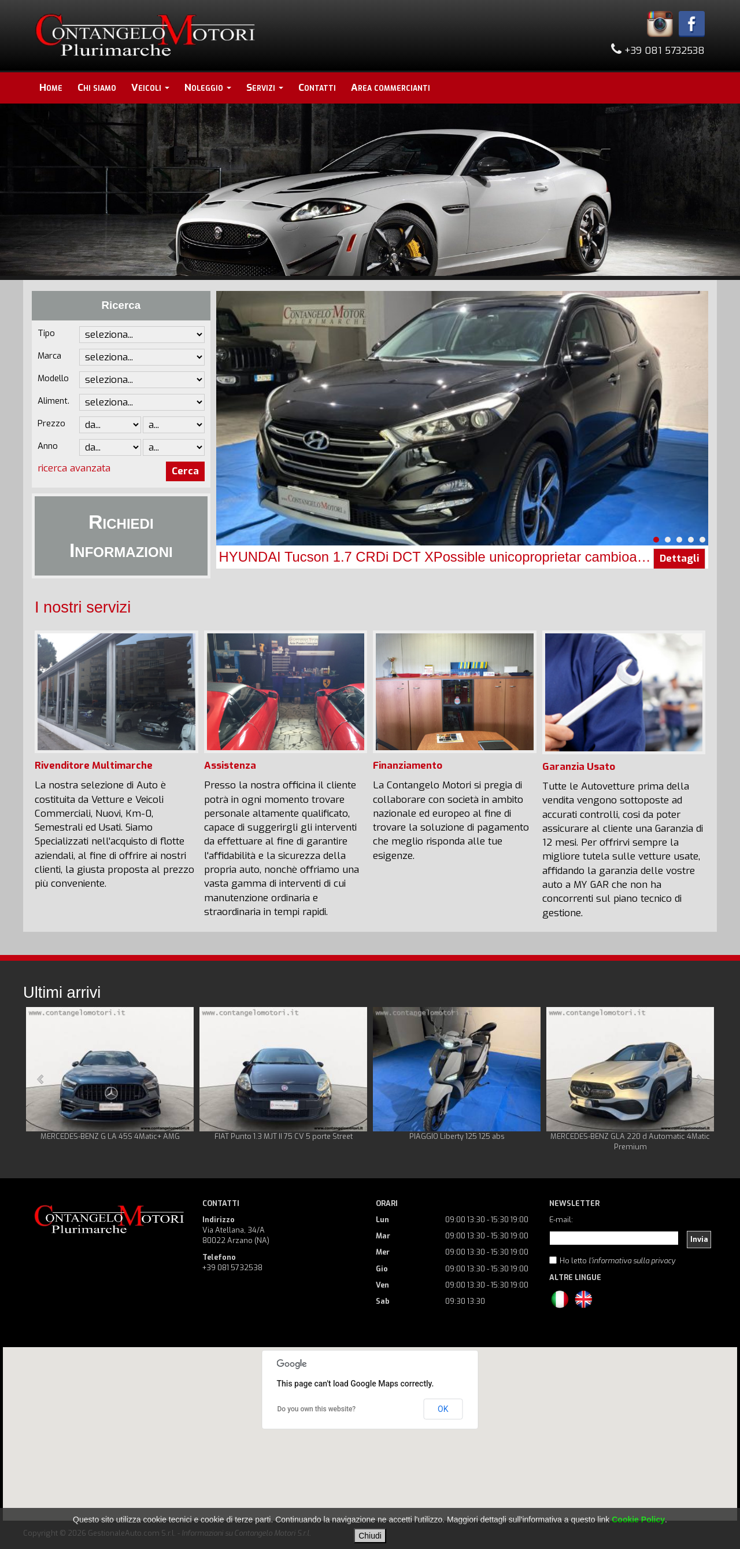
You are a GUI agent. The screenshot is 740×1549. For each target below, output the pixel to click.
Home (50, 87)
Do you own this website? (317, 1409)
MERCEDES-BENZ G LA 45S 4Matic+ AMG (110, 1136)
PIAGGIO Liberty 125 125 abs (457, 1136)
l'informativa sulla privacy (632, 1261)
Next (699, 1079)
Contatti (317, 87)
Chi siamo (96, 87)
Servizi (264, 87)
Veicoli (150, 87)
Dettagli (679, 558)
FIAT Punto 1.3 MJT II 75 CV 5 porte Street (283, 1136)
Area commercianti (390, 87)
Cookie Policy (638, 1519)
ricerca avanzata (74, 468)
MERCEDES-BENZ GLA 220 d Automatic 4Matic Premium (630, 1141)
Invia (699, 1239)
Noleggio (207, 87)
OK (443, 1409)
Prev (41, 1079)
